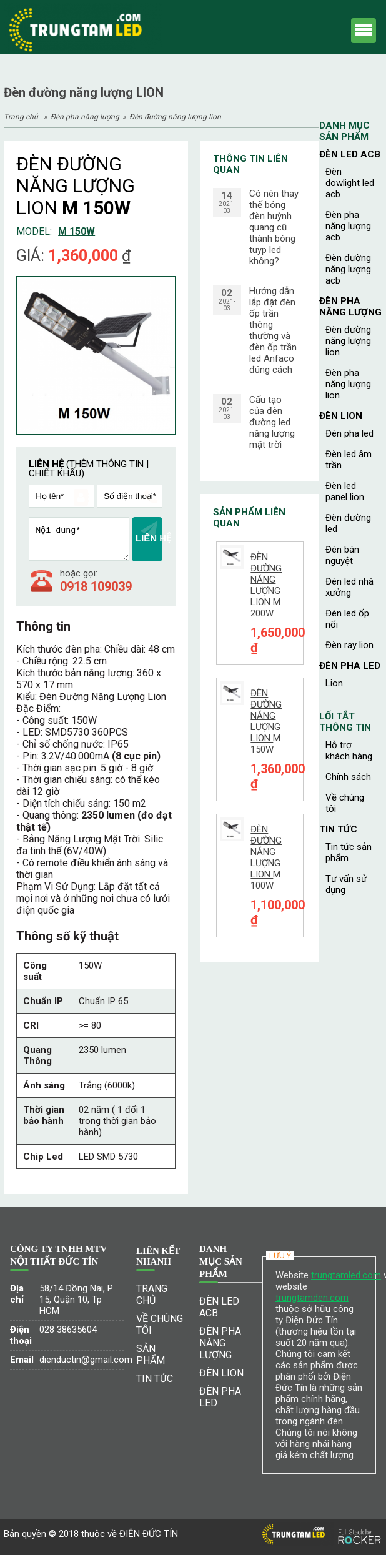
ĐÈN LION (340, 416)
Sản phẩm (150, 1354)
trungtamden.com (312, 1297)
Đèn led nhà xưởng (349, 587)
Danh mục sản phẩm (344, 131)
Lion (334, 683)
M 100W (266, 857)
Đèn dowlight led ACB (349, 183)
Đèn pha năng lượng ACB (348, 226)
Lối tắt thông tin (345, 722)
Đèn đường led (348, 523)
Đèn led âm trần (348, 459)
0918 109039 (96, 586)
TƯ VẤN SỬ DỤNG (346, 884)
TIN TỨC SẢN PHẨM (348, 852)
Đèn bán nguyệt (342, 555)
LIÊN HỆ (149, 532)
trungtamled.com (346, 1275)
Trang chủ (21, 116)
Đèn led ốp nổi (347, 619)
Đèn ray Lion (349, 645)
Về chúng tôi (344, 803)
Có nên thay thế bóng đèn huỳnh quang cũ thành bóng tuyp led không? (274, 227)
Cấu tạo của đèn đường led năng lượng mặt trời (272, 422)
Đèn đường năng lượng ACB (348, 269)
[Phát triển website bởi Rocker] (359, 1525)
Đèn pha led (349, 433)
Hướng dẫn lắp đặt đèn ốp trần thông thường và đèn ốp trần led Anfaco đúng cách (273, 330)
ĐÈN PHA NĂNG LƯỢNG (85, 116)
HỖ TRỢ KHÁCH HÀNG (348, 750)
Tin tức (338, 829)
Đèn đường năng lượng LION (175, 116)
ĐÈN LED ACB (349, 154)
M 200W (266, 585)
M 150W (266, 721)
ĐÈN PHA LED (349, 665)
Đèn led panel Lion (344, 491)
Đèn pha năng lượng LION (348, 384)
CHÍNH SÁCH (348, 776)
